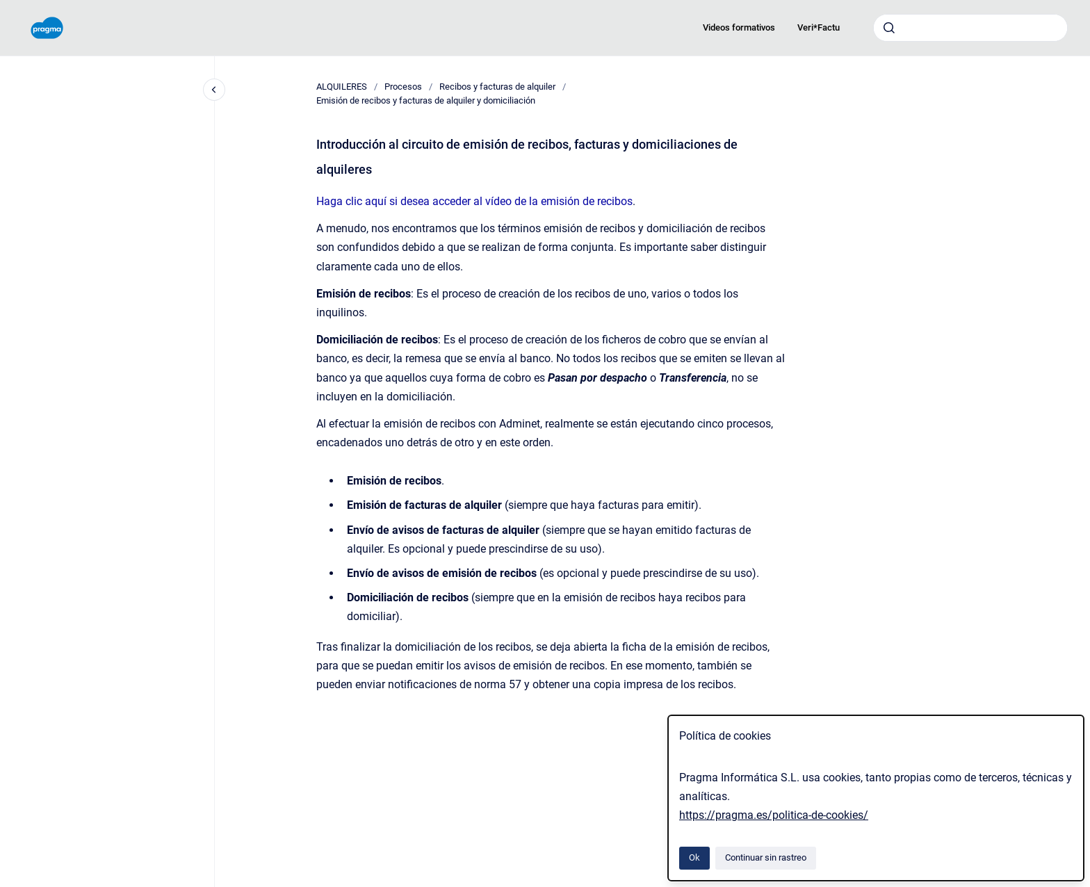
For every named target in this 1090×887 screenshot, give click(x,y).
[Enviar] (889, 28)
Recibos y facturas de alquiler (497, 86)
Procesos (403, 86)
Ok (694, 857)
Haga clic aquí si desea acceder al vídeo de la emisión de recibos (474, 201)
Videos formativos (739, 27)
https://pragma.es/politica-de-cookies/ (773, 815)
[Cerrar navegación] (214, 90)
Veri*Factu (818, 27)
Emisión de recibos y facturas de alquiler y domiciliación (425, 100)
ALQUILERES (341, 86)
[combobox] (970, 28)
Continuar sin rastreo (765, 857)
